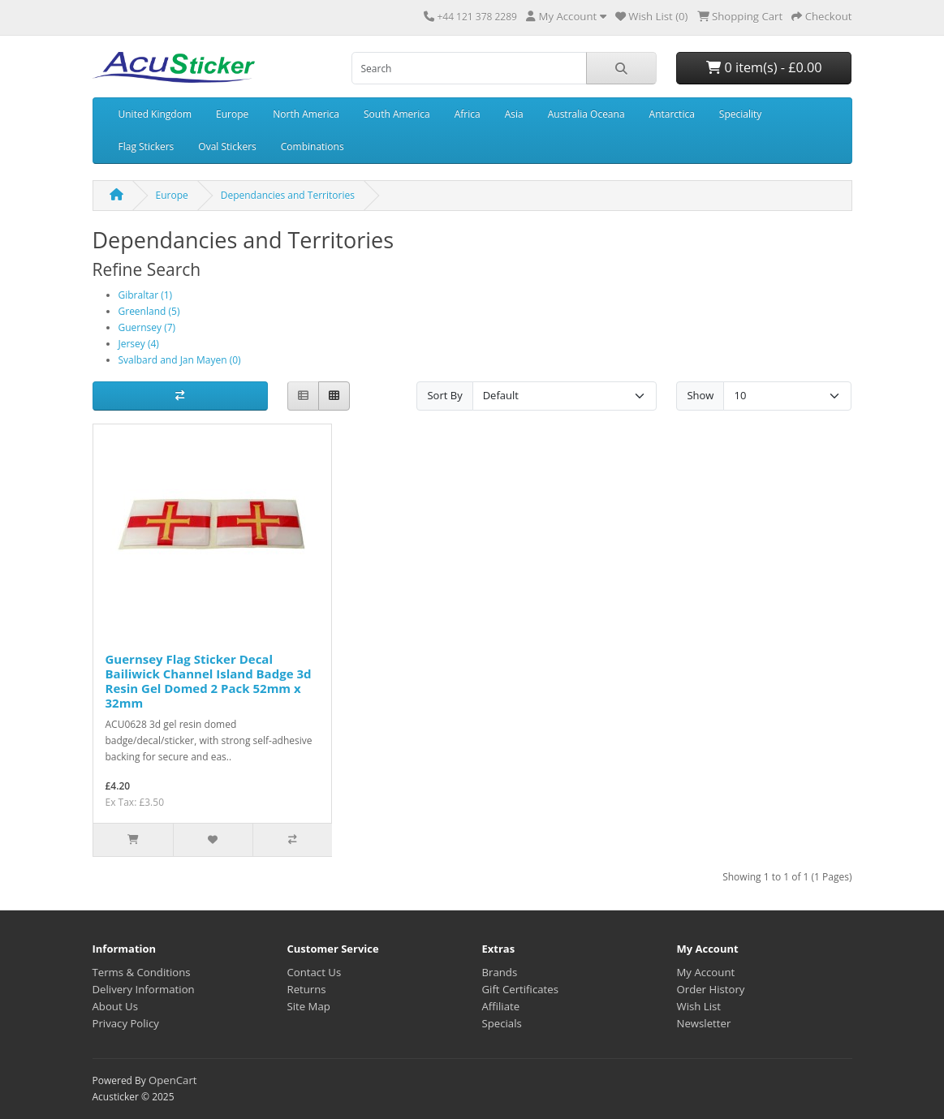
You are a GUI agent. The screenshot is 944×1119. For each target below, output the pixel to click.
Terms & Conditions (142, 972)
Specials (502, 1023)
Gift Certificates (520, 989)
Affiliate (501, 1006)
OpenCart (173, 1080)
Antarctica (672, 114)
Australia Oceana (586, 114)
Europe (232, 114)
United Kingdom (155, 114)
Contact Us (314, 972)
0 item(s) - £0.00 (763, 67)
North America (306, 114)
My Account (706, 972)
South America (397, 114)
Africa (468, 114)
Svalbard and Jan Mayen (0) (180, 360)
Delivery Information (144, 989)
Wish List (699, 1006)
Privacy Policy (126, 1023)
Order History (711, 989)
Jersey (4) (139, 344)
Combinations (312, 146)
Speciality (740, 114)
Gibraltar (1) (146, 295)
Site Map (308, 1006)
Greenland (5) (149, 311)
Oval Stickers (227, 146)
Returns (306, 989)
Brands (500, 972)
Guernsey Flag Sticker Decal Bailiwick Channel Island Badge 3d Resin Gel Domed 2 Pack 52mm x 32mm (209, 681)
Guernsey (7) (147, 327)
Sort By (444, 395)
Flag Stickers (147, 146)
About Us (115, 1006)
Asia (514, 114)
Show (700, 395)
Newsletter (704, 1023)
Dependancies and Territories (288, 195)
